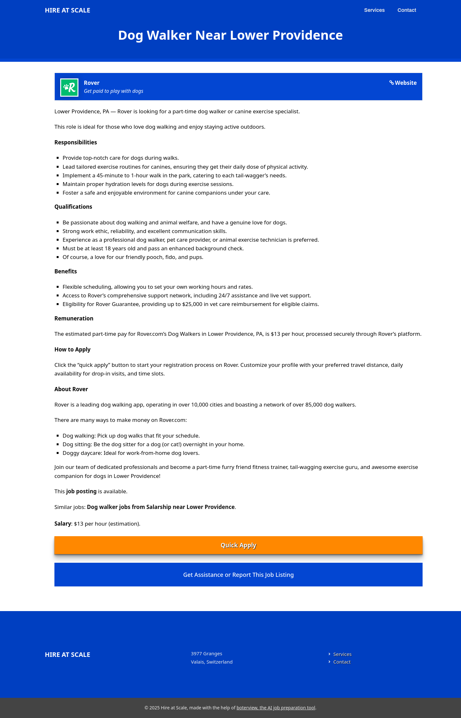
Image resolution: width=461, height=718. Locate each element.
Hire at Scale (67, 10)
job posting (81, 491)
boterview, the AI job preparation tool (276, 708)
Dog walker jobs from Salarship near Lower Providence (161, 507)
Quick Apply (238, 545)
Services (374, 10)
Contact (407, 10)
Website (406, 82)
